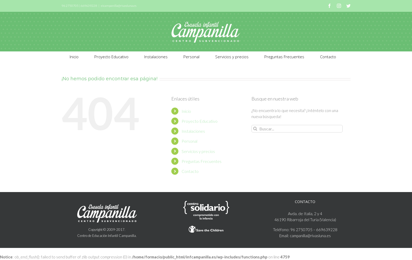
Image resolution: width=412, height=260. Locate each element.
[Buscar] (255, 128)
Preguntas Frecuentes (202, 161)
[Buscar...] (297, 128)
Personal (189, 141)
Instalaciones (193, 131)
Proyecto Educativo (200, 121)
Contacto (190, 171)
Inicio (186, 111)
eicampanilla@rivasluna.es (118, 6)
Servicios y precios (198, 151)
